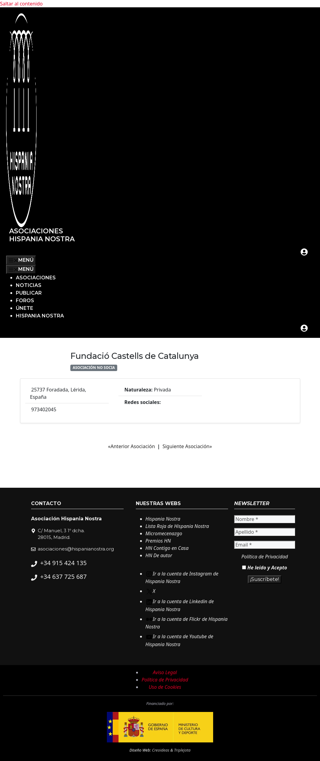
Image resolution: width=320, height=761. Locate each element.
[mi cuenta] (304, 252)
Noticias (28, 285)
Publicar (29, 293)
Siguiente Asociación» (187, 446)
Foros (25, 300)
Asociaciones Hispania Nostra (42, 235)
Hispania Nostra (40, 316)
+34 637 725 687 (63, 576)
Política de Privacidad (264, 556)
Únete (24, 308)
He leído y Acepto (264, 568)
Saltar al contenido (21, 3)
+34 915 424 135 (63, 563)
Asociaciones (36, 278)
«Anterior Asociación (131, 446)
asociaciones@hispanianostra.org (76, 549)
